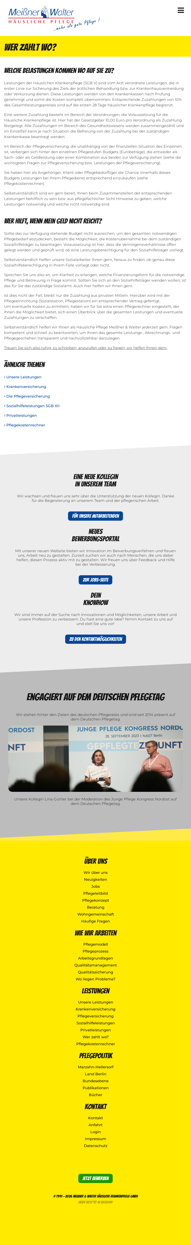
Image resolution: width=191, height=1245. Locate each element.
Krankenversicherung (25, 386)
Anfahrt (95, 1125)
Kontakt (95, 1106)
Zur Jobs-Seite (95, 579)
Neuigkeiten (95, 879)
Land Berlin (95, 1074)
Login (95, 1132)
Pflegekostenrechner (24, 425)
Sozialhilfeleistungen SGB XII (32, 406)
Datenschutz (95, 1146)
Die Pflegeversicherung (27, 396)
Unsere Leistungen (22, 377)
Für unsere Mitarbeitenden (95, 516)
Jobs (95, 886)
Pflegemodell (95, 944)
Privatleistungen (20, 415)
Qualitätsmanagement (95, 965)
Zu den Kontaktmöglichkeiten (95, 639)
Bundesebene (96, 1081)
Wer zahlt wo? (96, 1037)
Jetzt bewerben (95, 1178)
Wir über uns (96, 872)
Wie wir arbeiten (95, 933)
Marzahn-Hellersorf (95, 1067)
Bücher (95, 1095)
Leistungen (95, 991)
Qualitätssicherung (95, 972)
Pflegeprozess (95, 951)
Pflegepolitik (95, 1056)
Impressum (95, 1139)
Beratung (95, 907)
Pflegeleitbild (95, 893)
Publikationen (96, 1088)
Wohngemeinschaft (95, 914)
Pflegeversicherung (95, 1016)
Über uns (95, 861)
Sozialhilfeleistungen (95, 1023)
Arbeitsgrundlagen (95, 958)
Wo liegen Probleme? (95, 979)
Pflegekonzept (95, 900)
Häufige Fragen (95, 921)
